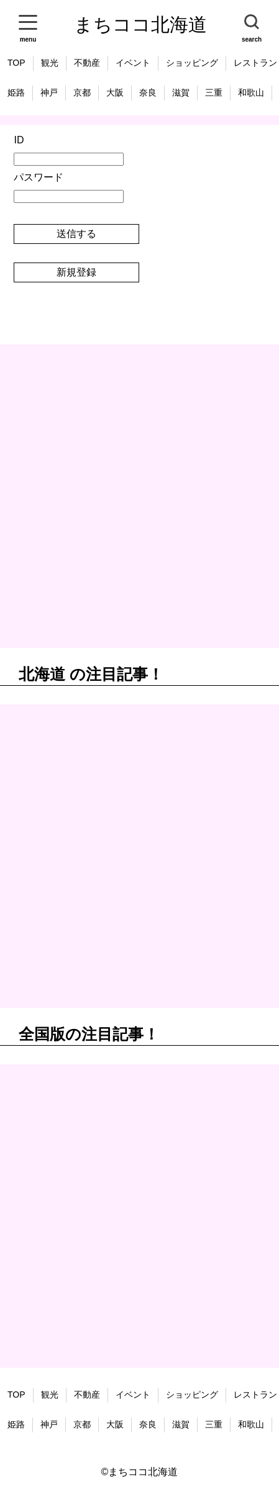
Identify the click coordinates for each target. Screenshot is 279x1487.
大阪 (115, 92)
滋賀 (181, 92)
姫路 (16, 92)
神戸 (49, 92)
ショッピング (192, 63)
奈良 (148, 92)
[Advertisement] (139, 496)
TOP (16, 63)
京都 (82, 92)
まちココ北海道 (140, 24)
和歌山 (251, 92)
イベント (133, 63)
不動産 (87, 63)
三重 (213, 92)
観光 (49, 63)
